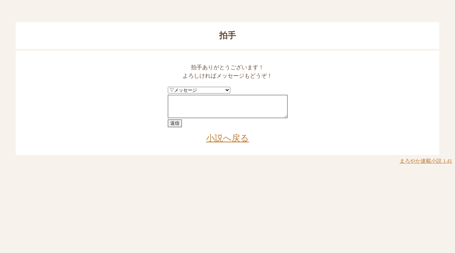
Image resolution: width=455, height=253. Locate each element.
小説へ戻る (227, 142)
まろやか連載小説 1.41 (426, 165)
